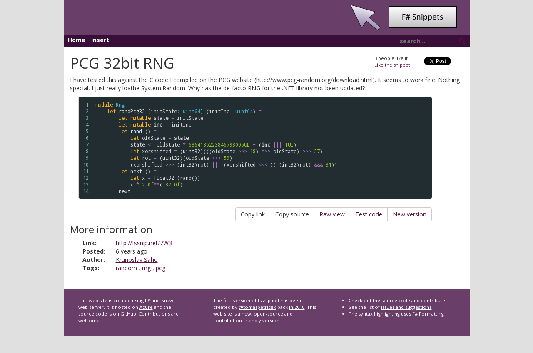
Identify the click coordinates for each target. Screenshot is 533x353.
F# (147, 300)
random (127, 268)
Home (76, 40)
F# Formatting (428, 314)
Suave (168, 300)
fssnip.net (268, 300)
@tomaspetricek (257, 307)
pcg (160, 268)
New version (409, 214)
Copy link (253, 214)
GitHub (128, 314)
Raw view (332, 214)
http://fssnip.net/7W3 (144, 243)
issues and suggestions (406, 307)
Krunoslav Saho (137, 260)
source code (395, 300)
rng (147, 268)
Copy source (292, 214)
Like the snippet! (392, 65)
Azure (146, 307)
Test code (368, 214)
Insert (100, 40)
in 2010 (296, 307)
